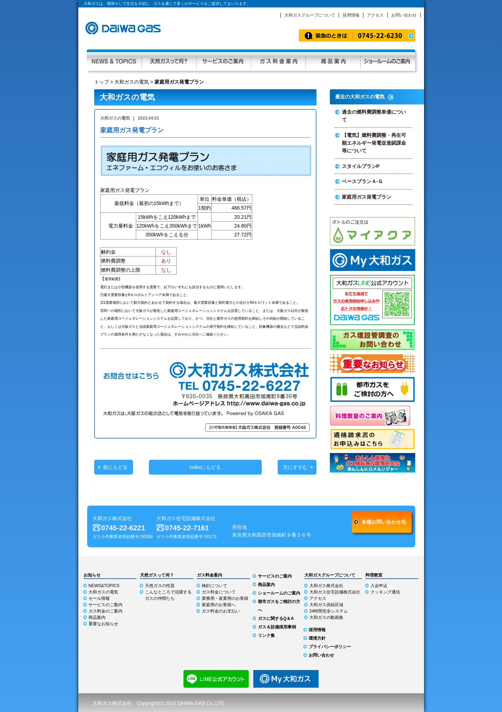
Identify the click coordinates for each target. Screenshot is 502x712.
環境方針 (317, 638)
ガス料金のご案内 (105, 611)
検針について (214, 585)
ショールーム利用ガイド (387, 60)
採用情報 (351, 15)
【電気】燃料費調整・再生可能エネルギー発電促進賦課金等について (374, 143)
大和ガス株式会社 (326, 585)
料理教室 (373, 575)
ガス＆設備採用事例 (277, 626)
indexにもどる (205, 467)
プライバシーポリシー (330, 646)
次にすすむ (295, 467)
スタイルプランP (361, 166)
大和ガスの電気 (131, 82)
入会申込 (378, 585)
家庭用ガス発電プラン (366, 197)
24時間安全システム (328, 611)
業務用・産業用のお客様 (225, 598)
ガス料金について (219, 592)
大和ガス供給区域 (326, 604)
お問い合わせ (404, 15)
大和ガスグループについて (309, 15)
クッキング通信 (385, 592)
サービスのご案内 (223, 60)
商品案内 (333, 60)
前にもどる (115, 467)
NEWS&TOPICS (104, 585)
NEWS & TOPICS (114, 60)
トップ (101, 82)
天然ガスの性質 (160, 585)
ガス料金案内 (278, 60)
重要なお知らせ (103, 623)
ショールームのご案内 (279, 593)
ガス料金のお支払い (221, 611)
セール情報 (99, 598)
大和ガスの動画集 (326, 617)
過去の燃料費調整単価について (374, 115)
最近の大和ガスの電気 (360, 96)
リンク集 (266, 635)
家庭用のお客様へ (219, 604)
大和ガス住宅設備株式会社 (334, 592)
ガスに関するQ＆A (276, 618)
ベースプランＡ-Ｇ (362, 181)
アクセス (375, 15)
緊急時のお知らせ (357, 35)
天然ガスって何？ (168, 60)
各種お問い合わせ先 (384, 522)
